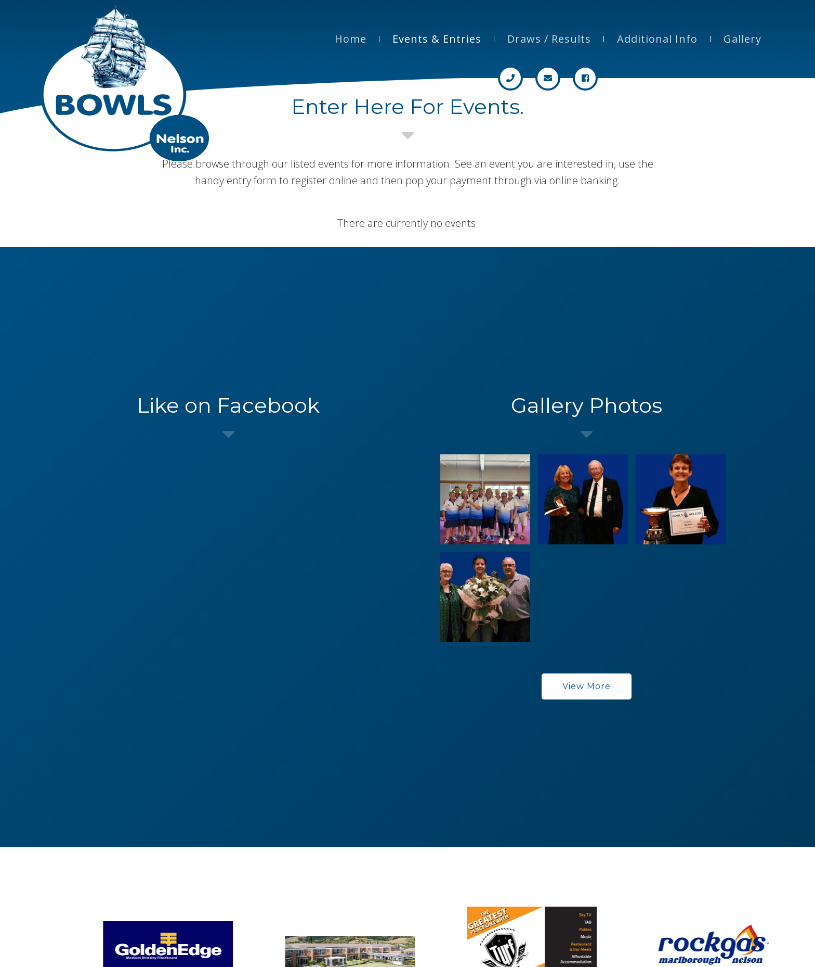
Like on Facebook (228, 405)
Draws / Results (549, 39)
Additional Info (657, 39)
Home (350, 39)
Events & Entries (436, 39)
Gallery (742, 39)
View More (586, 686)
